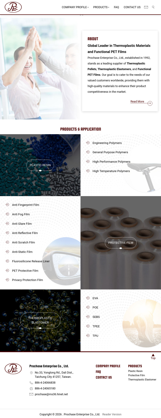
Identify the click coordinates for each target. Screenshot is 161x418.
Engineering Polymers (107, 143)
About (93, 38)
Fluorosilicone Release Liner (31, 261)
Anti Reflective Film (25, 233)
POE (95, 307)
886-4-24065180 (45, 388)
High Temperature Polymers (111, 171)
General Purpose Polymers (110, 152)
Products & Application (80, 129)
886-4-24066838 (45, 382)
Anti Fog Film (21, 214)
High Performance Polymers (111, 161)
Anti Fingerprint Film (25, 205)
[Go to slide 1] (78, 15)
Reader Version (111, 414)
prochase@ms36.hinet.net (51, 394)
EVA (95, 298)
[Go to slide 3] (82, 15)
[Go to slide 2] (80, 15)
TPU (95, 336)
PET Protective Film (25, 270)
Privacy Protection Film (27, 280)
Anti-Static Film (22, 252)
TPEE (96, 326)
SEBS (96, 317)
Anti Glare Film (22, 224)
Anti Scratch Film (23, 242)
